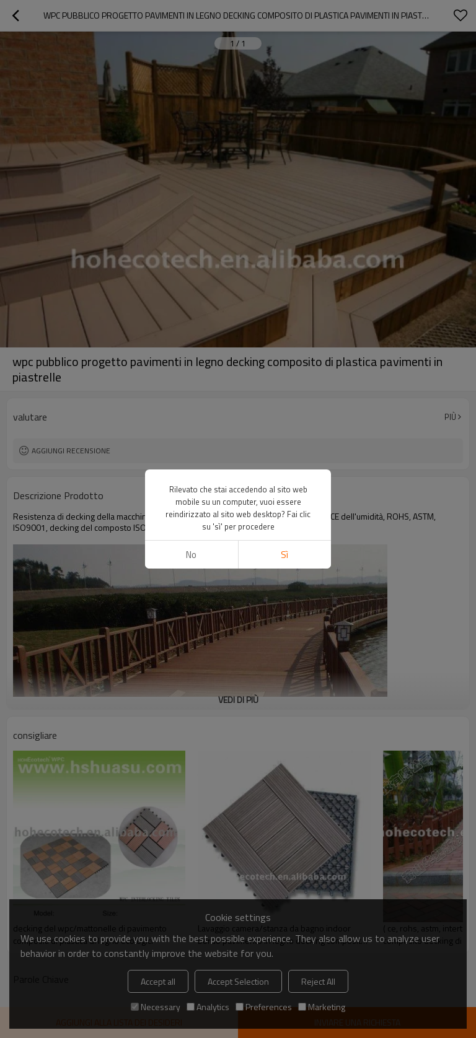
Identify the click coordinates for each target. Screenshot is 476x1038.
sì (284, 554)
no (191, 554)
